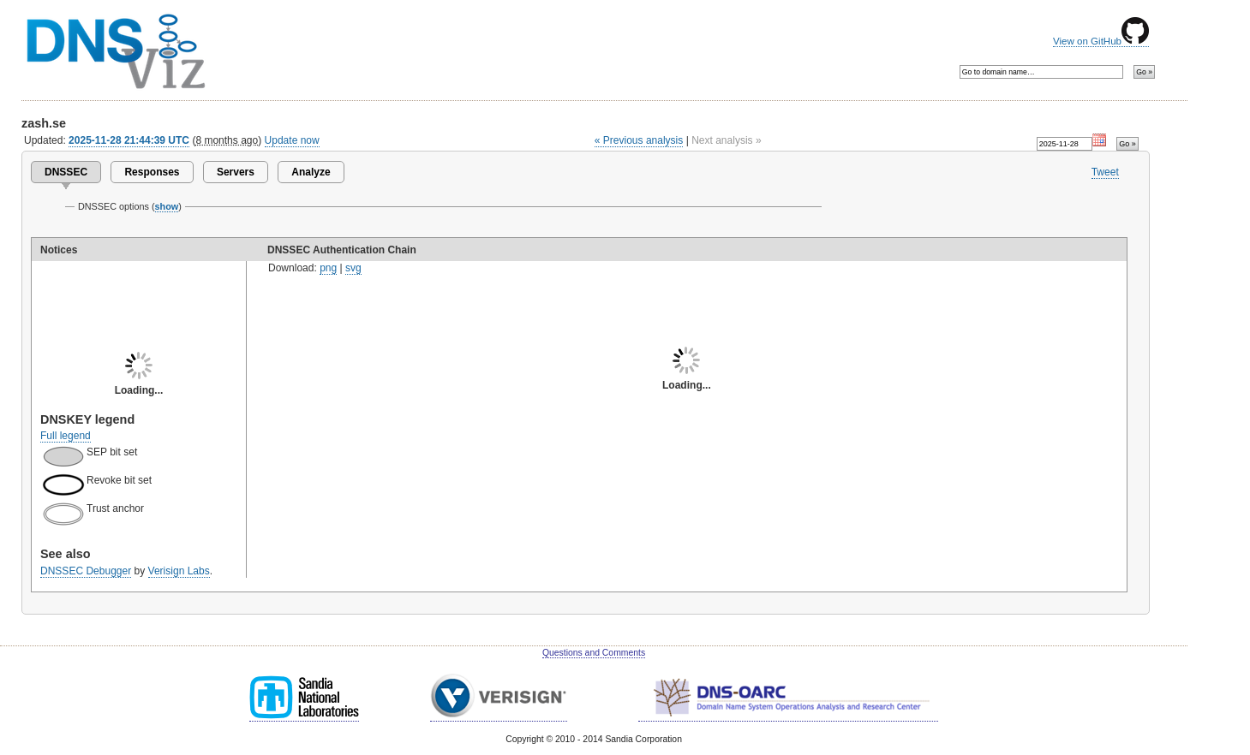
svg (353, 268)
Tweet (1105, 172)
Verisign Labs (179, 571)
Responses (151, 172)
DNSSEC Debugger (85, 571)
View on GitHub (1101, 41)
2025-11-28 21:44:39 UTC (129, 140)
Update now (292, 140)
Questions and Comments (593, 652)
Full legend (65, 436)
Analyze (310, 172)
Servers (235, 172)
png (328, 268)
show (167, 206)
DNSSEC (66, 172)
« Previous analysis (639, 140)
